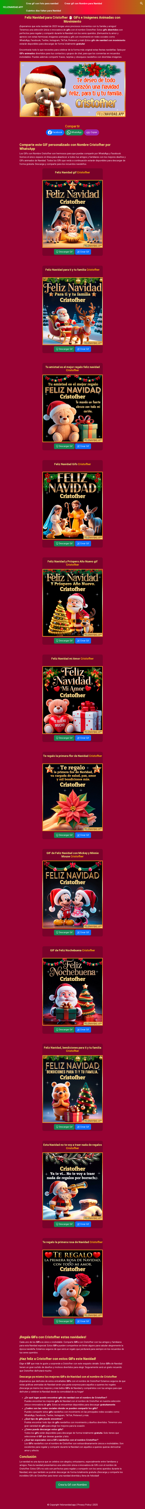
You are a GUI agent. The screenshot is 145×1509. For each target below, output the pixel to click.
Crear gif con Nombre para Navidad (83, 3)
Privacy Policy (84, 1505)
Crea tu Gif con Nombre (72, 1484)
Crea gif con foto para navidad (42, 3)
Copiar (91, 132)
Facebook (55, 132)
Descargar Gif (64, 252)
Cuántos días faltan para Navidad (43, 10)
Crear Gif (83, 252)
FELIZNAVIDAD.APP (13, 7)
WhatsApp (74, 132)
